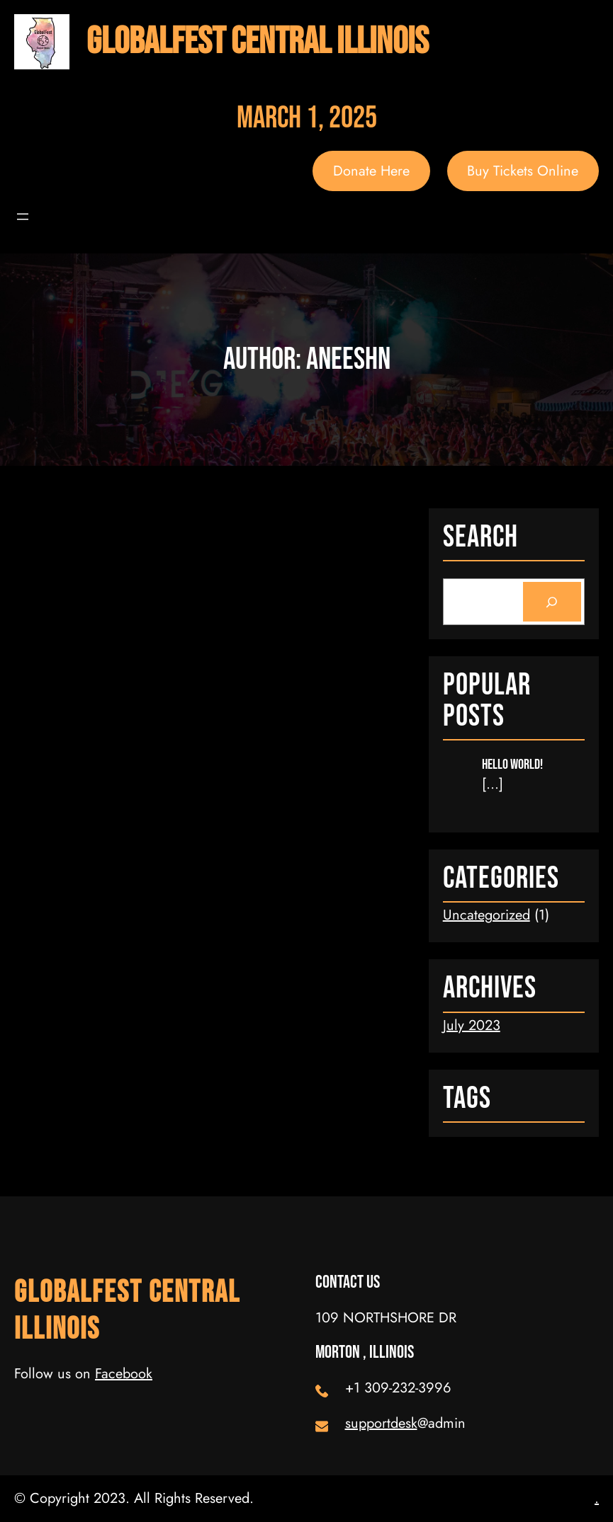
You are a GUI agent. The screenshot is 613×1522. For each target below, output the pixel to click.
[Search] (552, 602)
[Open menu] (22, 216)
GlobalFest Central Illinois (257, 41)
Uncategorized (486, 915)
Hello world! (512, 764)
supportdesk (381, 1423)
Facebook (123, 1373)
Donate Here (371, 171)
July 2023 (471, 1025)
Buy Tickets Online (522, 171)
